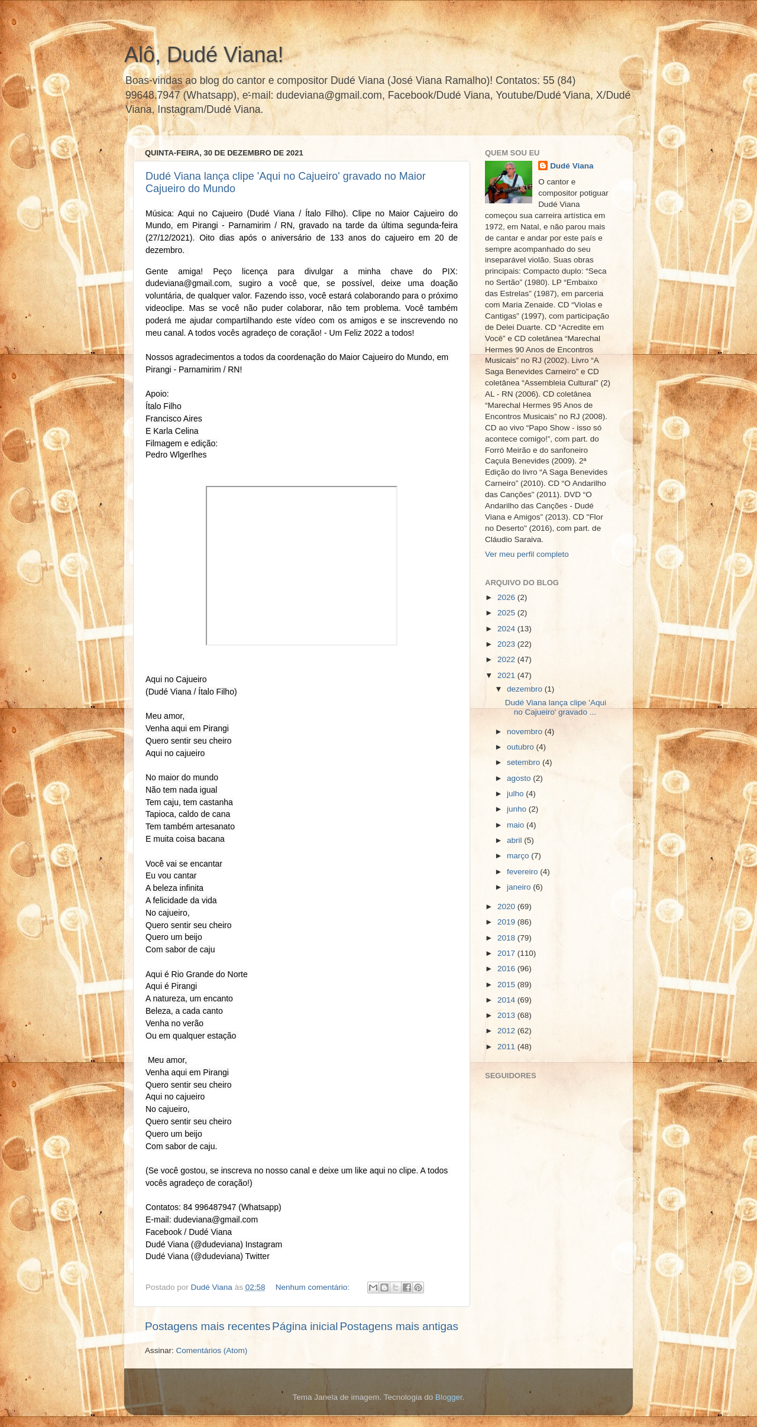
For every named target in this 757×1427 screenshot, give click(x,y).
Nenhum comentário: (314, 1287)
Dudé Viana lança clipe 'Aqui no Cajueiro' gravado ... (555, 707)
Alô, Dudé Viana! (204, 55)
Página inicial (305, 1326)
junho (518, 809)
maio (516, 824)
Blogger (448, 1397)
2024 (507, 628)
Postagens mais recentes (207, 1326)
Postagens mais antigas (398, 1326)
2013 (507, 1015)
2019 (507, 921)
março (519, 855)
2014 (507, 999)
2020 (507, 906)
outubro (521, 746)
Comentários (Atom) (212, 1350)
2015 (507, 984)
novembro (526, 731)
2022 (507, 659)
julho (516, 793)
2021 (507, 675)
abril (515, 840)
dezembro (526, 689)
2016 (507, 968)
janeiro (520, 887)
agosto (520, 778)
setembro (524, 762)
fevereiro (523, 871)
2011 (507, 1046)
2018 (507, 937)
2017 (507, 953)
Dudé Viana (571, 165)
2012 (507, 1030)
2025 (507, 612)
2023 (507, 644)
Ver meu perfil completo (527, 554)
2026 (507, 597)
